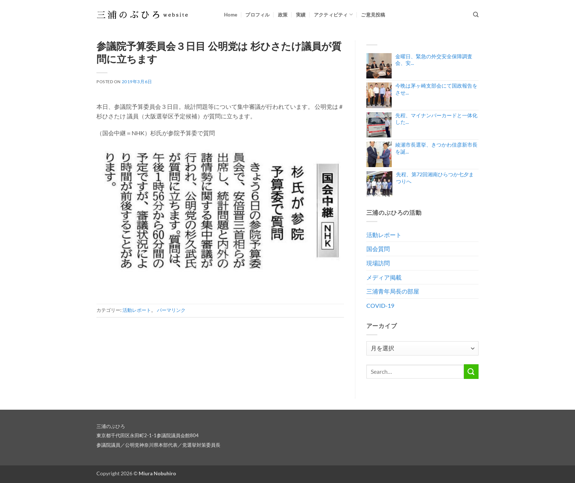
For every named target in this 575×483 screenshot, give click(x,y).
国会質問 (378, 248)
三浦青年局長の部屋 (392, 291)
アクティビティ (333, 14)
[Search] (476, 15)
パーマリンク (171, 310)
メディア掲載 (384, 277)
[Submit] (471, 371)
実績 (301, 15)
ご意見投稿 (373, 15)
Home (230, 15)
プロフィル (257, 15)
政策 (283, 15)
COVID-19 (380, 305)
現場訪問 (378, 262)
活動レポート (136, 310)
